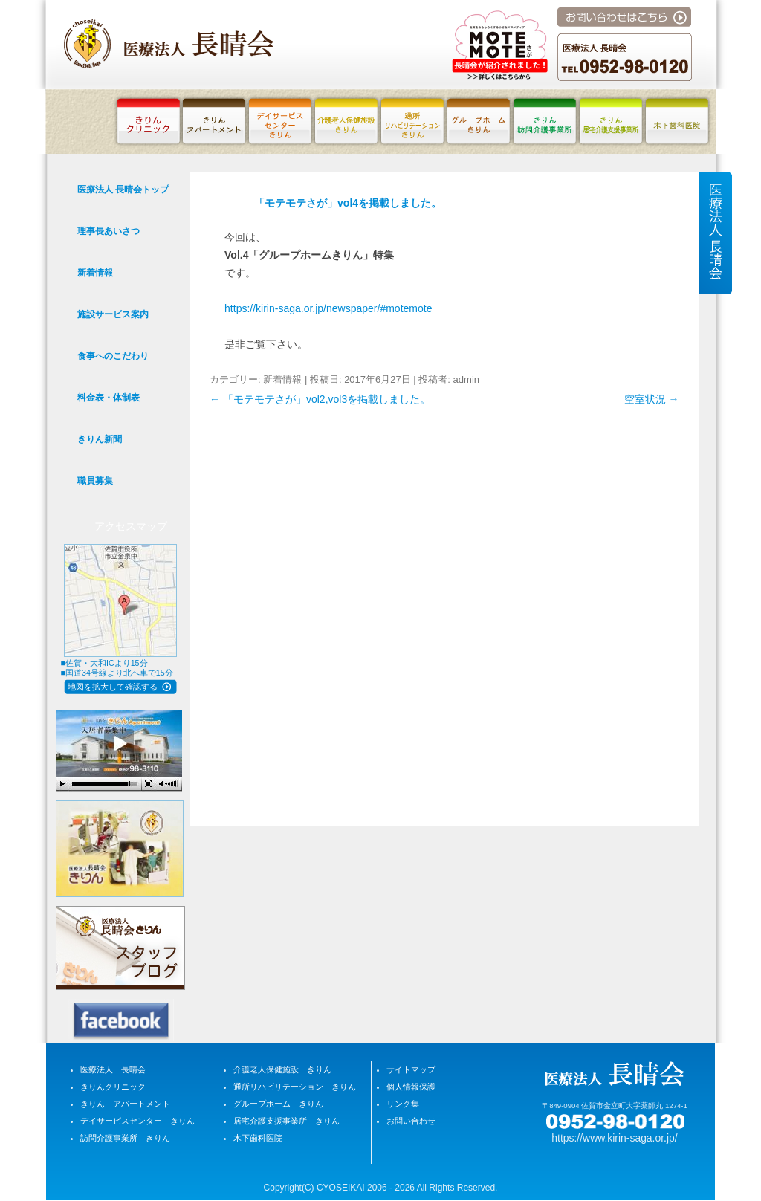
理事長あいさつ (108, 231)
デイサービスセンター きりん (137, 1120)
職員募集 (95, 481)
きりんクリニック (113, 1086)
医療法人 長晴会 (113, 1069)
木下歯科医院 (257, 1137)
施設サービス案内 (113, 314)
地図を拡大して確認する (113, 686)
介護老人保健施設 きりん (282, 1069)
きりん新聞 (99, 439)
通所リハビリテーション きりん (294, 1086)
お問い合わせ (410, 1120)
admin (466, 379)
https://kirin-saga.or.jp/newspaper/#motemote (328, 308)
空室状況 (651, 399)
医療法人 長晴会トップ (123, 189)
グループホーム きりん (278, 1103)
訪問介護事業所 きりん (125, 1137)
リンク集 (402, 1103)
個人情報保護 (410, 1086)
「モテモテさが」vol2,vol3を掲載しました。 (320, 399)
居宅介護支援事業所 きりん (286, 1120)
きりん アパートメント (125, 1103)
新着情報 (282, 379)
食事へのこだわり (113, 356)
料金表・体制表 (108, 397)
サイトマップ (410, 1069)
